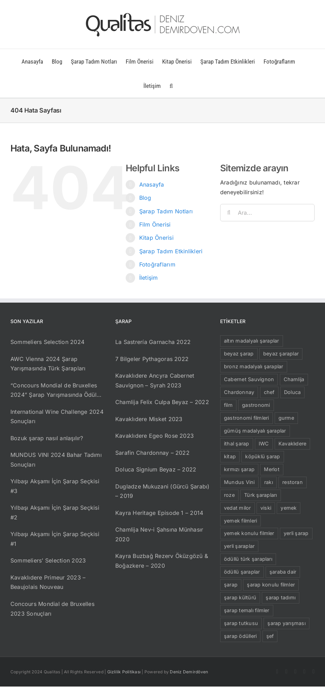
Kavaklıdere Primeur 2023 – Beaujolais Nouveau (47, 582)
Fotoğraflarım (157, 264)
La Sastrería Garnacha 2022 (153, 341)
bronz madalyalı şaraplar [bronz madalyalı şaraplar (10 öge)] (253, 366)
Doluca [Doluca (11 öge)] (292, 392)
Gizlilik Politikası (124, 671)
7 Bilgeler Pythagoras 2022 (152, 358)
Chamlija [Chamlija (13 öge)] (294, 379)
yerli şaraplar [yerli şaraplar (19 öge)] (239, 546)
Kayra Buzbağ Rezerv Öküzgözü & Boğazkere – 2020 (161, 560)
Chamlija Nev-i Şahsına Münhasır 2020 (159, 534)
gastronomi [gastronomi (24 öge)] (256, 405)
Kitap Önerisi (156, 237)
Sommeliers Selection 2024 (47, 341)
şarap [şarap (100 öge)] (231, 585)
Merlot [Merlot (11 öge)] (271, 469)
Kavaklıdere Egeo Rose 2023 (154, 435)
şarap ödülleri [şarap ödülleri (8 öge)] (240, 636)
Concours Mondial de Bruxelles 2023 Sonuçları (52, 608)
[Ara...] (267, 212)
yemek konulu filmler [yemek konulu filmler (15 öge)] (249, 533)
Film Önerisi (155, 224)
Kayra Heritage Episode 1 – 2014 (159, 512)
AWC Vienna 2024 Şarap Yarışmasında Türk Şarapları (47, 363)
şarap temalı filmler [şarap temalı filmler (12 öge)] (246, 610)
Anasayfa (151, 184)
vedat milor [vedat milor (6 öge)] (237, 508)
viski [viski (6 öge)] (265, 508)
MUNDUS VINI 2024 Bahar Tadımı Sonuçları (56, 459)
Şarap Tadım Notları (166, 211)
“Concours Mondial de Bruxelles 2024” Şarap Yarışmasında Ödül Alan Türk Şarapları (53, 391)
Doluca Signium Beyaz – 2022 (155, 469)
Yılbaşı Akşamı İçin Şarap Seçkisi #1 (54, 539)
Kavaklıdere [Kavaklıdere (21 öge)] (292, 443)
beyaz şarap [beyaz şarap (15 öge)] (239, 353)
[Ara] (229, 212)
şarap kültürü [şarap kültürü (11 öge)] (240, 597)
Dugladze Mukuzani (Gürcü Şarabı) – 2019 (162, 491)
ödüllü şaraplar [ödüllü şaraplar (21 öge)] (242, 572)
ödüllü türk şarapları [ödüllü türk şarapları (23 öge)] (248, 559)
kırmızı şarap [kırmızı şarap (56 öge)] (239, 469)
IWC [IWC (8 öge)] (264, 443)
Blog (145, 197)
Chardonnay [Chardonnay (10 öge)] (239, 392)
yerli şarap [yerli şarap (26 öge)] (296, 533)
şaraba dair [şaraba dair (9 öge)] (283, 572)
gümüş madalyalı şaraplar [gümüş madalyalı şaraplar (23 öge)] (255, 431)
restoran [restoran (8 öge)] (292, 482)
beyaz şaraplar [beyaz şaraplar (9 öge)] (281, 353)
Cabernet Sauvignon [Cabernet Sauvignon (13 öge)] (249, 379)
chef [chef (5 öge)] (269, 392)
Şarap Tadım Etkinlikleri (171, 251)
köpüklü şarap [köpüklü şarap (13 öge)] (262, 456)
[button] (171, 85)
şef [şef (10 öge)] (270, 636)
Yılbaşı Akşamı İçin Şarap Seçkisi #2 (54, 512)
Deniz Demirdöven (189, 671)
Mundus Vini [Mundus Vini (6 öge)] (239, 482)
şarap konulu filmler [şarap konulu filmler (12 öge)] (271, 585)
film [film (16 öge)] (228, 405)
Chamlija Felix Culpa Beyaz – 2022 (162, 402)
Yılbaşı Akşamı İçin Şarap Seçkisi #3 (54, 486)
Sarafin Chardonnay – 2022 (152, 452)
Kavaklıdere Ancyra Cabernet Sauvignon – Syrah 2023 (154, 380)
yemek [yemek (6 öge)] (289, 508)
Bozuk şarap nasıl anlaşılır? (46, 438)
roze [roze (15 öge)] (229, 495)
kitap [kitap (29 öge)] (230, 456)
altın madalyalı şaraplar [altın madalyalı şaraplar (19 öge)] (251, 341)
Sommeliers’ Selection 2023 (48, 560)
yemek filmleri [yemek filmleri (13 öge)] (240, 521)
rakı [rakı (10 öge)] (268, 482)
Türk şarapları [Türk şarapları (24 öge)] (260, 495)
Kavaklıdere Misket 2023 (149, 419)
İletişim (148, 277)
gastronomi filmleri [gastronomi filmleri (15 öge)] (246, 418)
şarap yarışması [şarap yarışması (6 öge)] (286, 623)
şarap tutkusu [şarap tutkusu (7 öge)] (241, 623)
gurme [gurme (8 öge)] (286, 418)
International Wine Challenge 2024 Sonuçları (56, 416)
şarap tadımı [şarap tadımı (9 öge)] (280, 597)
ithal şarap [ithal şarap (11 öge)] (236, 443)
